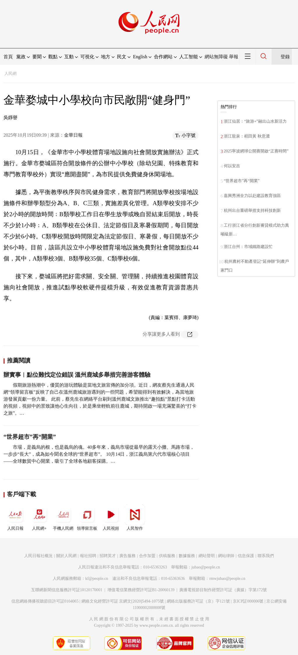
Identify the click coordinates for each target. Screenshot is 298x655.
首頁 (8, 56)
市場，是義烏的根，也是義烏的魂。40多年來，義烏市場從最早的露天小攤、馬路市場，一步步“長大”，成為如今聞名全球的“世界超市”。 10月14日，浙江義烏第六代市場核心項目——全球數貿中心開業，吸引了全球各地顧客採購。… (98, 454)
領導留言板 (87, 517)
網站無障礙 (216, 56)
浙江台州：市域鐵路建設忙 (248, 246)
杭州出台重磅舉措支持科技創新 (252, 210)
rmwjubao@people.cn (227, 578)
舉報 (233, 56)
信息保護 (246, 556)
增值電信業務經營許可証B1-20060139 (141, 590)
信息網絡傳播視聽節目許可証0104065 (45, 601)
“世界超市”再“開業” (29, 437)
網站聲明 (206, 556)
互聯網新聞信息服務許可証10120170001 (66, 590)
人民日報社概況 (38, 556)
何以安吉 (232, 166)
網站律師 (226, 556)
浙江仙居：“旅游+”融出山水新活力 (255, 121)
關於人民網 (66, 556)
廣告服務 (127, 556)
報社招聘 (88, 556)
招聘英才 (108, 556)
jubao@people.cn (205, 567)
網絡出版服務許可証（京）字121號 (198, 601)
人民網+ (39, 517)
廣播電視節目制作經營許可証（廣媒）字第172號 (223, 590)
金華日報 (73, 135)
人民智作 (135, 517)
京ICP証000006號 (248, 601)
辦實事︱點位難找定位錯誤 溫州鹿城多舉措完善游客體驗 (76, 374)
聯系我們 (266, 556)
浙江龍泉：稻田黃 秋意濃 (247, 136)
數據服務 (187, 556)
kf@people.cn (96, 578)
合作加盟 (147, 556)
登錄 (285, 56)
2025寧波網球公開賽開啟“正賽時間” (256, 151)
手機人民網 (63, 517)
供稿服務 (167, 556)
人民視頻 (111, 517)
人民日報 (15, 517)
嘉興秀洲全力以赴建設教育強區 (252, 195)
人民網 (10, 73)
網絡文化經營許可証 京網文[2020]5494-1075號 (122, 601)
